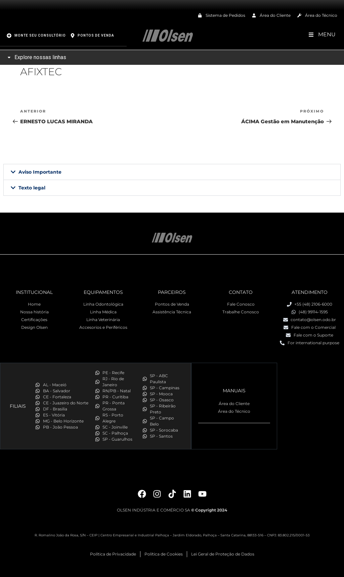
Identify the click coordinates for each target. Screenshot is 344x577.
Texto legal (31, 187)
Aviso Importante (39, 172)
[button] (172, 171)
